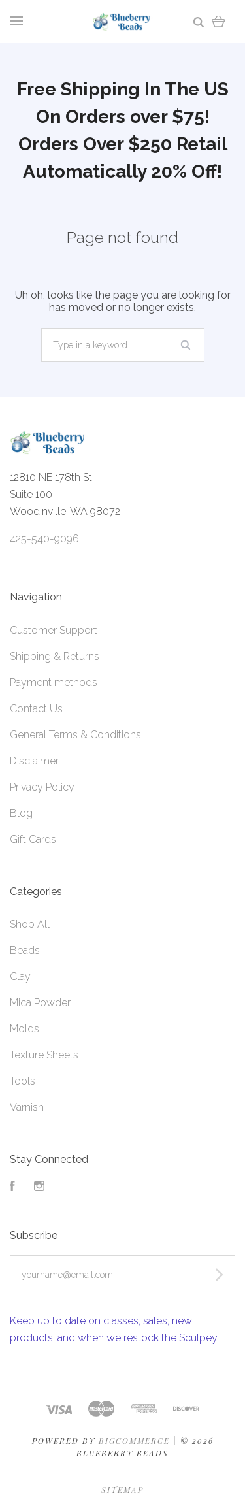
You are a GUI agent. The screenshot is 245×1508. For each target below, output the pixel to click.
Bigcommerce (134, 1440)
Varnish (27, 1107)
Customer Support (53, 630)
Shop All (30, 924)
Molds (24, 1029)
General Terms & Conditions (75, 735)
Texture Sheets (44, 1055)
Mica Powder (40, 1002)
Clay (20, 976)
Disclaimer (34, 761)
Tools (22, 1081)
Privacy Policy (42, 787)
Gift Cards (33, 839)
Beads (25, 950)
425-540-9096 (44, 539)
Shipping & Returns (54, 656)
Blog (21, 813)
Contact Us (36, 708)
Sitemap (122, 1489)
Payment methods (53, 682)
